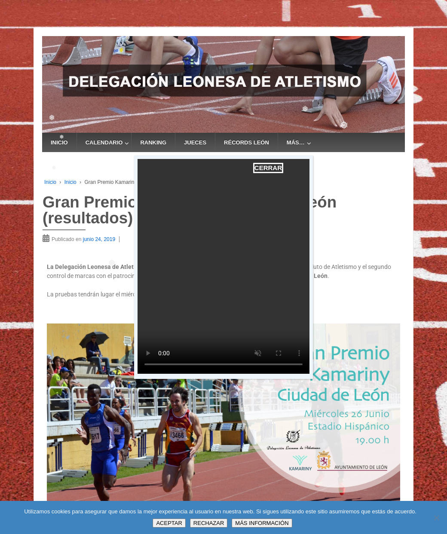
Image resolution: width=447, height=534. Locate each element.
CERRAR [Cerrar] (268, 167)
